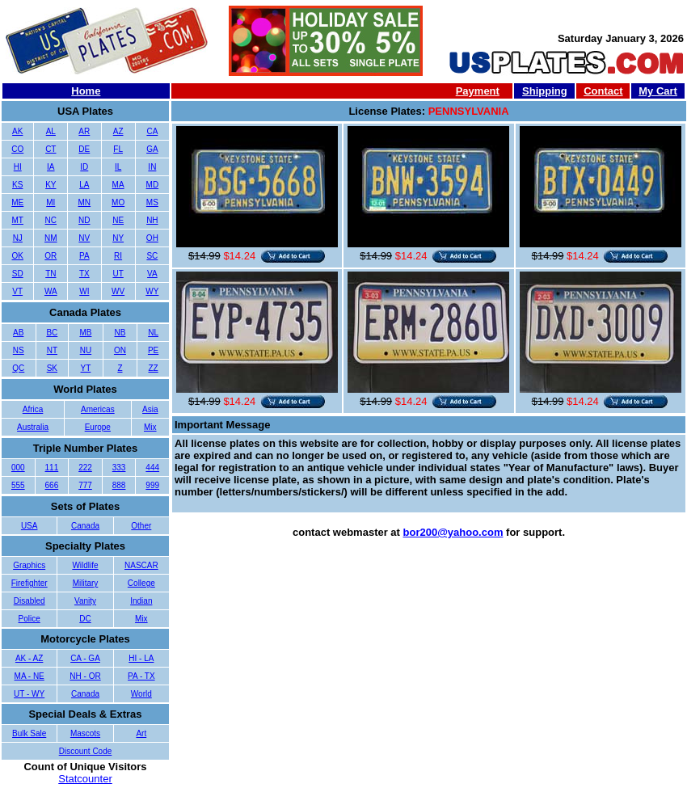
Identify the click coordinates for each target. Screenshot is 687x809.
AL (51, 131)
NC (51, 220)
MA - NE (29, 676)
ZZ (153, 368)
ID (84, 166)
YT (86, 368)
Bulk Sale (29, 733)
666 (52, 485)
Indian (141, 600)
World (141, 693)
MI (50, 202)
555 (18, 485)
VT (17, 291)
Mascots (85, 733)
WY (151, 291)
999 (152, 485)
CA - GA (85, 658)
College (141, 583)
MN (84, 202)
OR (50, 255)
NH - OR (85, 676)
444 (152, 467)
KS (17, 184)
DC (85, 618)
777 (85, 485)
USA (29, 525)
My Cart (658, 91)
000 (18, 467)
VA (152, 273)
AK (17, 131)
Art (141, 733)
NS (18, 350)
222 (85, 467)
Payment (477, 91)
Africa (33, 409)
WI (84, 291)
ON (120, 350)
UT (117, 273)
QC (18, 368)
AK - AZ (29, 658)
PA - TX (141, 676)
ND (84, 220)
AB (18, 332)
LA (84, 184)
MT (17, 220)
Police (29, 618)
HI (18, 166)
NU (85, 350)
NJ (18, 238)
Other (141, 525)
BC (51, 332)
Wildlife (85, 565)
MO (118, 202)
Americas (98, 409)
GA (152, 149)
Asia (150, 409)
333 (119, 467)
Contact (603, 91)
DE (84, 149)
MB (85, 332)
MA (118, 184)
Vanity (85, 600)
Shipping (544, 91)
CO (17, 149)
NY (118, 238)
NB (119, 332)
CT (50, 149)
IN (152, 166)
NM (50, 238)
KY (50, 184)
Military (86, 583)
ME (17, 202)
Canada (85, 525)
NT (52, 350)
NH (152, 220)
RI (118, 255)
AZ (118, 131)
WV (118, 291)
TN (50, 273)
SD (17, 273)
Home (85, 91)
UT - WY (29, 693)
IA (50, 166)
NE (118, 220)
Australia (32, 427)
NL (153, 332)
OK (17, 255)
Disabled (29, 600)
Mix (150, 427)
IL (118, 166)
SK (52, 368)
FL (118, 149)
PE (153, 350)
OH (152, 238)
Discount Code (85, 751)
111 (52, 467)
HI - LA (141, 658)
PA (84, 255)
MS (152, 202)
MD (152, 184)
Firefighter (29, 583)
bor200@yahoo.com (453, 532)
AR (84, 131)
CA (152, 131)
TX (84, 273)
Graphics (29, 565)
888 (119, 485)
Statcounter (85, 779)
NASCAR (141, 565)
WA (50, 291)
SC (152, 255)
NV (84, 238)
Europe (98, 427)
